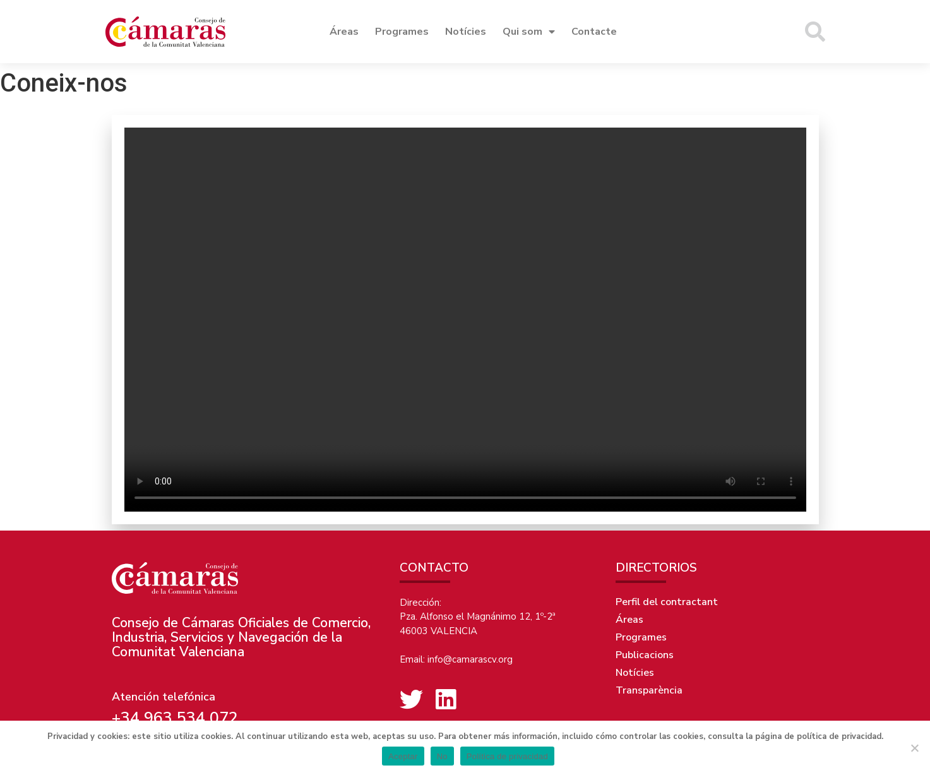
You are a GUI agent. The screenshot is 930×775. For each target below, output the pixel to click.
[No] (914, 748)
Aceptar (403, 756)
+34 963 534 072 (175, 718)
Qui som (529, 31)
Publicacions (645, 655)
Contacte (594, 32)
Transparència (649, 690)
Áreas (344, 32)
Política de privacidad (507, 756)
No (442, 756)
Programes (402, 32)
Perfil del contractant (667, 602)
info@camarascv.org (470, 659)
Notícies (465, 32)
